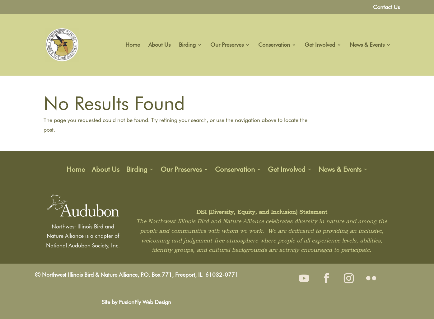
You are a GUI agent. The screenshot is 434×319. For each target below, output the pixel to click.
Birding (187, 45)
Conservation (274, 45)
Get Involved (320, 45)
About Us (159, 45)
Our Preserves (227, 45)
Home (132, 45)
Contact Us (386, 7)
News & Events (367, 45)
